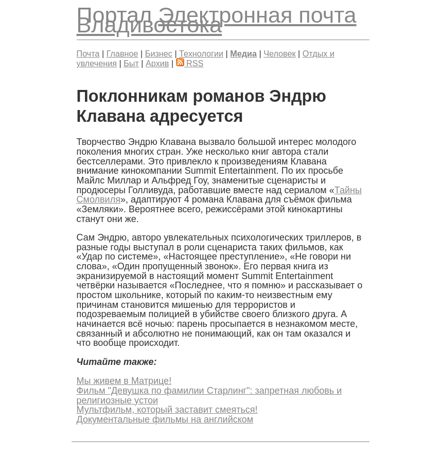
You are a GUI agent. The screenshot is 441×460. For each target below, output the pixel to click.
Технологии (201, 53)
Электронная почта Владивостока (217, 20)
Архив (157, 63)
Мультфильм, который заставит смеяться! (167, 409)
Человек (279, 53)
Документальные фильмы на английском (165, 419)
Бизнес (158, 53)
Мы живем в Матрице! (124, 381)
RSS (190, 63)
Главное (122, 53)
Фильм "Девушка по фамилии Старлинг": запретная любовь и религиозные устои (209, 395)
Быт (131, 63)
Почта (88, 53)
